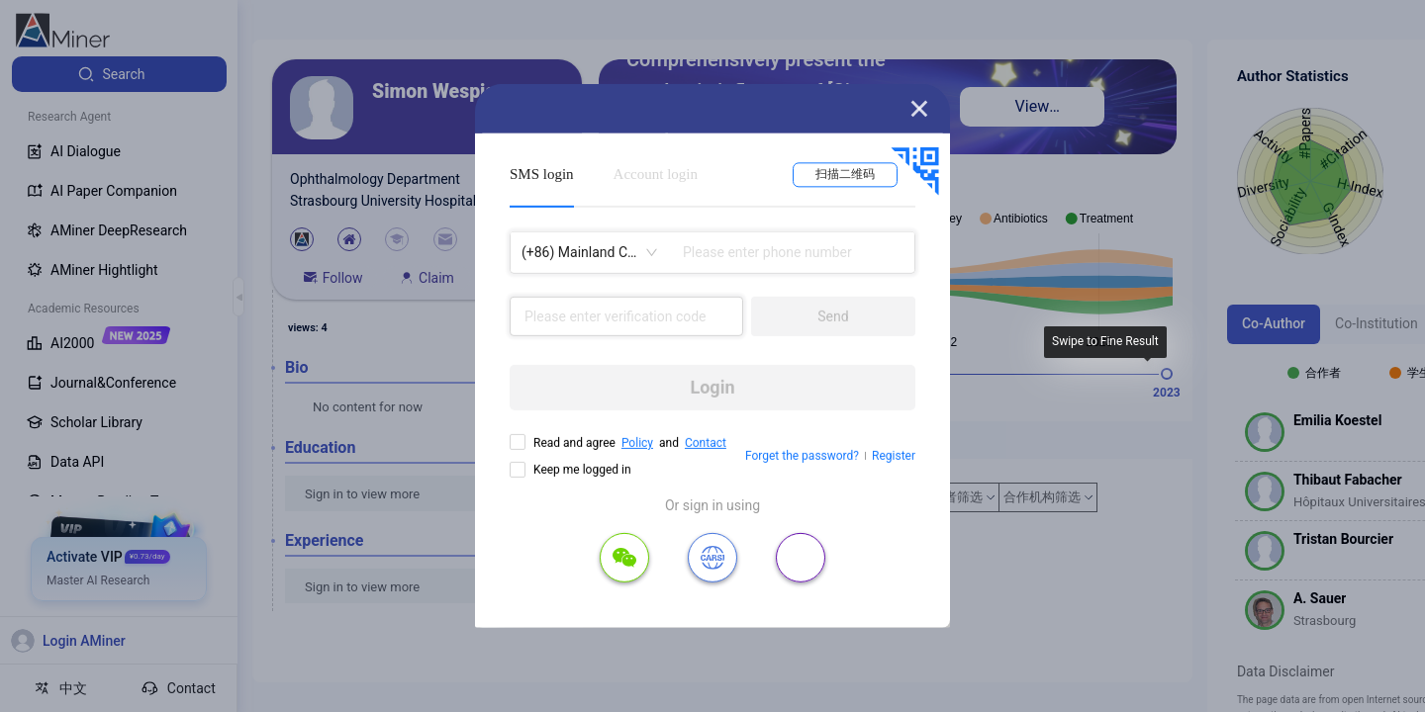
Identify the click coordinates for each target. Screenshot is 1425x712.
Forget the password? (802, 456)
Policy (637, 443)
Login (712, 387)
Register (893, 456)
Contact (705, 443)
